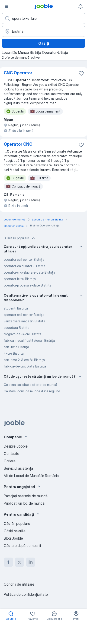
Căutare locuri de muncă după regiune (32, 391)
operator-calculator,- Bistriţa (24, 266)
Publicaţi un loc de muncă (24, 503)
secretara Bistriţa (16, 328)
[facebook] (8, 562)
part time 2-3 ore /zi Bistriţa (24, 360)
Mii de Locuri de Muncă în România (31, 475)
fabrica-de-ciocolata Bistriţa (25, 366)
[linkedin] (30, 562)
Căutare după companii (22, 545)
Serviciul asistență (18, 468)
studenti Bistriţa (16, 308)
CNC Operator (18, 72)
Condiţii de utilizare (19, 584)
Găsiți (43, 43)
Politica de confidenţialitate (26, 594)
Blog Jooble (13, 538)
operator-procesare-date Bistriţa (28, 285)
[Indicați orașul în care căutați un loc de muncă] (43, 31)
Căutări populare (20, 238)
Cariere (10, 461)
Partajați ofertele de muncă (26, 496)
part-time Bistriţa (16, 347)
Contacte (11, 453)
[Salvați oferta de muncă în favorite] (81, 73)
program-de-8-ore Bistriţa (23, 334)
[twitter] (19, 562)
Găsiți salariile (15, 531)
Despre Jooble (16, 446)
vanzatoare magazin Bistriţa (24, 321)
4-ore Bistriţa (14, 353)
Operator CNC (18, 144)
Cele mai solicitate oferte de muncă (30, 385)
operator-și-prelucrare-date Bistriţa (29, 272)
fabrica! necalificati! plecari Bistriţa (29, 340)
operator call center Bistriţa (24, 259)
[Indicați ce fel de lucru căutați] (43, 18)
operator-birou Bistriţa (20, 279)
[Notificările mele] (80, 6)
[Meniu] (6, 6)
